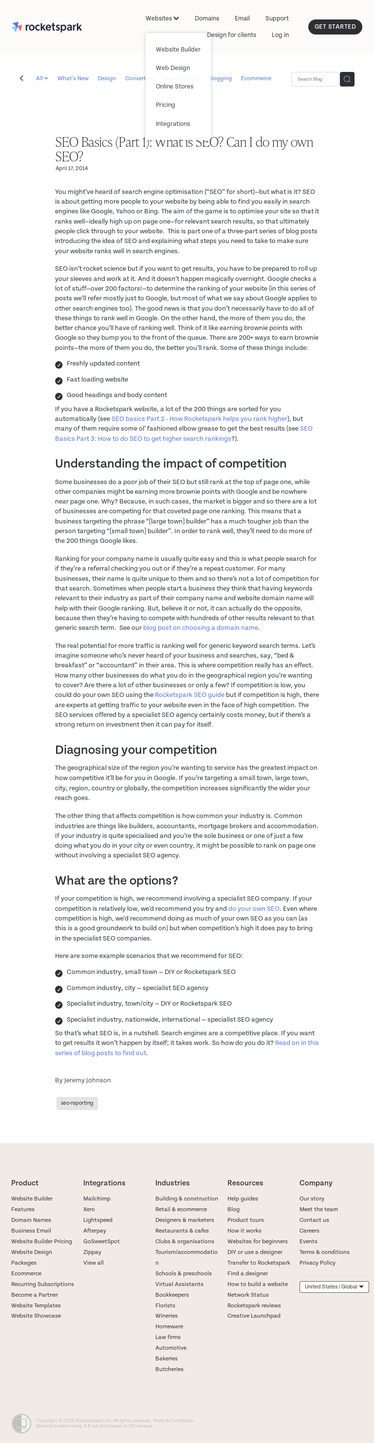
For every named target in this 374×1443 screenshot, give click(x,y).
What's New (73, 78)
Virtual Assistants (179, 1284)
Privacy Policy (317, 1263)
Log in (280, 35)
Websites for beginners (257, 1241)
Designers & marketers (184, 1220)
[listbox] (334, 1287)
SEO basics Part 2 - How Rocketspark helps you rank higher (199, 418)
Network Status (248, 1295)
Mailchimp (97, 1199)
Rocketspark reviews (254, 1306)
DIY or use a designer (254, 1252)
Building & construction (186, 1199)
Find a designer (247, 1273)
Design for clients (231, 35)
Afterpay (94, 1231)
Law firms (168, 1337)
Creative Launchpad (253, 1316)
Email (242, 18)
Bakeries (166, 1359)
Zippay (92, 1252)
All (40, 78)
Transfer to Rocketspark (258, 1263)
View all (93, 1263)
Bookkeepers (172, 1295)
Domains (207, 18)
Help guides (242, 1199)
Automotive (171, 1348)
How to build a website (257, 1284)
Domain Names (31, 1220)
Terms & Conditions (173, 1420)
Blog (233, 1209)
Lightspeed (97, 1220)
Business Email (31, 1231)
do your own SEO (254, 908)
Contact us (314, 1220)
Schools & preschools (183, 1273)
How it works (244, 1231)
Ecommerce (256, 78)
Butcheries (169, 1369)
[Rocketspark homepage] (47, 27)
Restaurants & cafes (182, 1231)
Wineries (166, 1316)
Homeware (169, 1326)
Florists (165, 1306)
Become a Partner (34, 1295)
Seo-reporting (181, 78)
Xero (89, 1209)
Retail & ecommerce (181, 1209)
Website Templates (36, 1306)
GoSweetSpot (101, 1241)
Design (107, 78)
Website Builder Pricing (41, 1241)
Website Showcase (36, 1316)
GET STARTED (335, 26)
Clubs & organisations (184, 1241)
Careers (309, 1231)
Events (308, 1241)
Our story (311, 1199)
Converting (139, 78)
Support (277, 18)
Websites (162, 18)
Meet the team (318, 1209)
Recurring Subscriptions (42, 1284)
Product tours (245, 1220)
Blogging (220, 78)
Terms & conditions (324, 1252)
